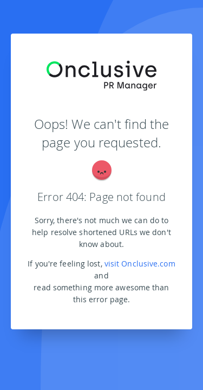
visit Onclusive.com (139, 263)
